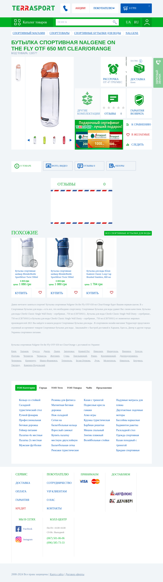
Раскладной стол (125, 430)
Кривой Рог (83, 351)
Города (43, 387)
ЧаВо (89, 387)
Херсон (138, 351)
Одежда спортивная (127, 435)
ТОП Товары (74, 387)
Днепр (47, 351)
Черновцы (16, 360)
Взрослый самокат (62, 430)
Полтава (15, 356)
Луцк (96, 360)
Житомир (55, 356)
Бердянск (138, 360)
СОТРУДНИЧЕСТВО (59, 483)
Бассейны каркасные (128, 420)
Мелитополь (109, 360)
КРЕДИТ (21, 508)
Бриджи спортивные (128, 450)
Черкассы (41, 356)
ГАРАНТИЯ (22, 500)
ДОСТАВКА (23, 483)
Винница (126, 351)
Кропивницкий (108, 356)
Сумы (66, 356)
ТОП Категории (26, 387)
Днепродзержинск (129, 356)
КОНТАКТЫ (54, 508)
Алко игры (90, 415)
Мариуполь (112, 351)
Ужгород (15, 365)
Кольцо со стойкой (30, 400)
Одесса (35, 351)
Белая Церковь (83, 360)
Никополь (124, 360)
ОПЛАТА (21, 491)
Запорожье (69, 351)
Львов (57, 351)
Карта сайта (57, 574)
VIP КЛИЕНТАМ (57, 491)
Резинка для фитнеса (63, 400)
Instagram (24, 539)
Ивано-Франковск (48, 360)
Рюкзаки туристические (65, 450)
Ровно (94, 356)
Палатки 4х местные (31, 435)
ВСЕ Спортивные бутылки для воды (128, 233)
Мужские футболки (30, 445)
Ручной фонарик (28, 415)
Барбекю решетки (94, 425)
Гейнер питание (28, 430)
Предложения (104, 387)
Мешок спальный (94, 430)
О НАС (51, 500)
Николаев (98, 351)
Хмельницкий (80, 356)
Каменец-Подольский (34, 365)
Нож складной (60, 415)
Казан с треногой (94, 400)
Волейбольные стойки (96, 440)
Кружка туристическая (97, 420)
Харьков (24, 351)
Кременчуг (30, 360)
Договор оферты (74, 574)
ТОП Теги (56, 387)
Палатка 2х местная (30, 440)
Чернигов (28, 356)
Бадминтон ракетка (127, 425)
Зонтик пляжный (93, 435)
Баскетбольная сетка (63, 445)
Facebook (24, 529)
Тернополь (67, 360)
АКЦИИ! (80, 8)
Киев (13, 351)
